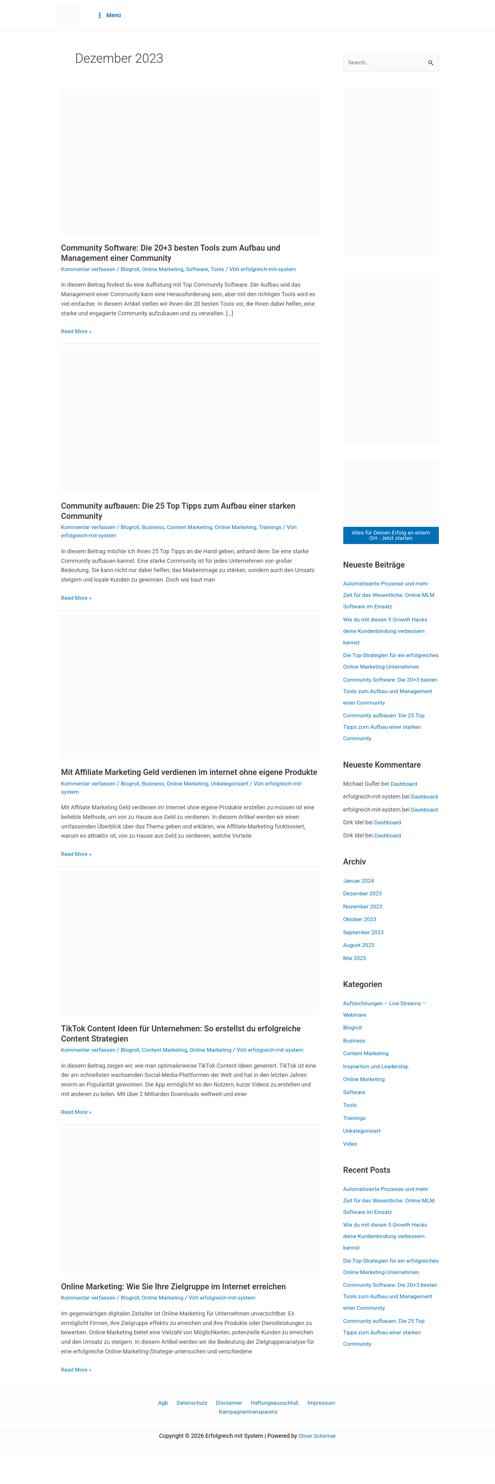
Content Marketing (194, 527)
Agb (166, 1429)
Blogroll (132, 269)
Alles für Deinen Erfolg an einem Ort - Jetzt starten (391, 535)
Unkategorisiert (235, 793)
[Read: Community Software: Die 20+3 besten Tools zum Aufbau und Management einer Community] (190, 161)
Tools (223, 269)
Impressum (317, 1429)
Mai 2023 (355, 992)
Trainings (277, 527)
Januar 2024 (359, 915)
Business (156, 527)
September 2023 (364, 967)
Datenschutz (192, 1429)
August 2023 (359, 980)
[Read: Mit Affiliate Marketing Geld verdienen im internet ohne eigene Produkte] (190, 685)
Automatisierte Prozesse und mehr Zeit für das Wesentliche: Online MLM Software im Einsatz (390, 595)
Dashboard (404, 795)
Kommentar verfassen (89, 269)
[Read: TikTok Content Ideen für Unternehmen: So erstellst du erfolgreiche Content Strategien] (190, 952)
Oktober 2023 (360, 954)
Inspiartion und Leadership (377, 1101)
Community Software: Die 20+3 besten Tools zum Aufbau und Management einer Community (175, 253)
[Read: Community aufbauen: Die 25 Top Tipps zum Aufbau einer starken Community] (190, 419)
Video (350, 1178)
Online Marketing (166, 269)
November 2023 (363, 941)
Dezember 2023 (363, 928)
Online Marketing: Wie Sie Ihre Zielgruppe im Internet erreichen (178, 1296)
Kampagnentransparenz (248, 1439)
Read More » (77, 330)
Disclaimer (227, 1429)
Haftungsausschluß (272, 1429)
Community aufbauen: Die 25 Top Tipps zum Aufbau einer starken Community (385, 739)
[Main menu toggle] (108, 15)
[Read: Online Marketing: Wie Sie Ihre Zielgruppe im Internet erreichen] (190, 1210)
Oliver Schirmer (317, 1463)
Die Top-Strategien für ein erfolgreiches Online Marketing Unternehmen (382, 667)
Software (201, 269)
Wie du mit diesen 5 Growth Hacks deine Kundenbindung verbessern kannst (387, 631)
